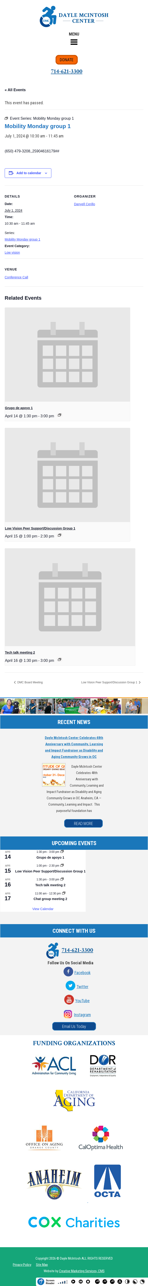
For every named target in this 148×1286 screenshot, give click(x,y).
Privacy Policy (22, 1265)
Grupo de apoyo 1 (19, 408)
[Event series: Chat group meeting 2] (63, 893)
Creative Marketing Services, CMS (82, 1271)
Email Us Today (74, 1026)
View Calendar (42, 909)
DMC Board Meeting (30, 682)
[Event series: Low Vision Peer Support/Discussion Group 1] (59, 535)
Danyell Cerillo (84, 204)
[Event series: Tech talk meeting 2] (59, 659)
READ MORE (83, 823)
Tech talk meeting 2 (20, 652)
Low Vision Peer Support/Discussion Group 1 (40, 528)
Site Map (42, 1265)
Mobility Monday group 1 (22, 239)
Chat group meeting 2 (50, 899)
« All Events (15, 90)
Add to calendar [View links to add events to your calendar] (29, 173)
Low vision (12, 252)
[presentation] (67, 355)
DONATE (67, 59)
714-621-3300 (66, 71)
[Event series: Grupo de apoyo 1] (59, 415)
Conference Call (16, 277)
